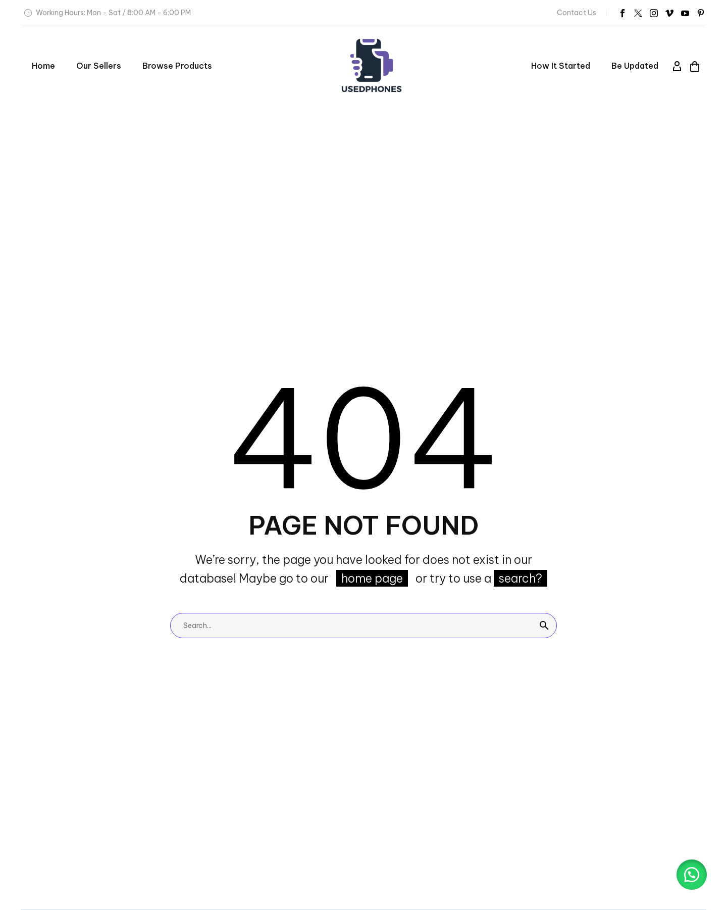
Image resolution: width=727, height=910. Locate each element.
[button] (692, 874)
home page (372, 578)
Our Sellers (98, 66)
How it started (560, 66)
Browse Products (177, 66)
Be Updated (634, 66)
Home (43, 66)
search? (520, 578)
